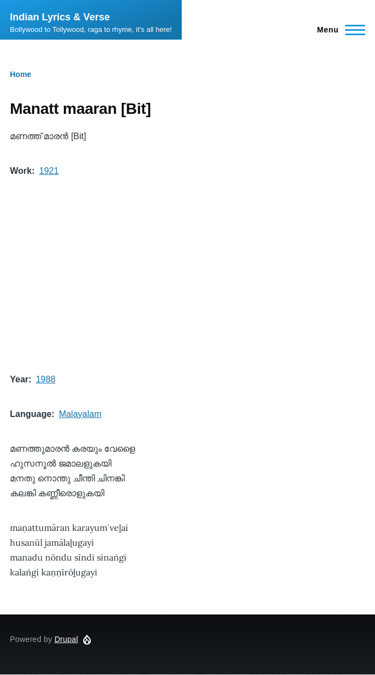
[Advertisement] (187, 275)
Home (20, 74)
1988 (46, 379)
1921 (49, 170)
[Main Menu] (337, 30)
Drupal (66, 639)
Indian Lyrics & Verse (60, 17)
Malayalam (80, 414)
